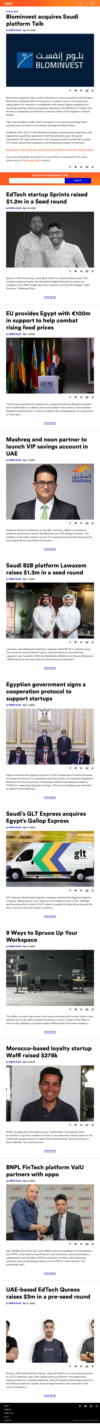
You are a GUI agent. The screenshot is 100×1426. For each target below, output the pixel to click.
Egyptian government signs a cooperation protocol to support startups (46, 693)
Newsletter (8, 1416)
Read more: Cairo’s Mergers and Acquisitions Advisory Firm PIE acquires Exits (49, 150)
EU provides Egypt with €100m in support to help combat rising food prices (48, 321)
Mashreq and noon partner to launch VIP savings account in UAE (47, 447)
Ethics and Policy (31, 160)
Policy (6, 1420)
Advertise (7, 1412)
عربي (79, 3)
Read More (50, 298)
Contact (8, 1423)
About (6, 1409)
